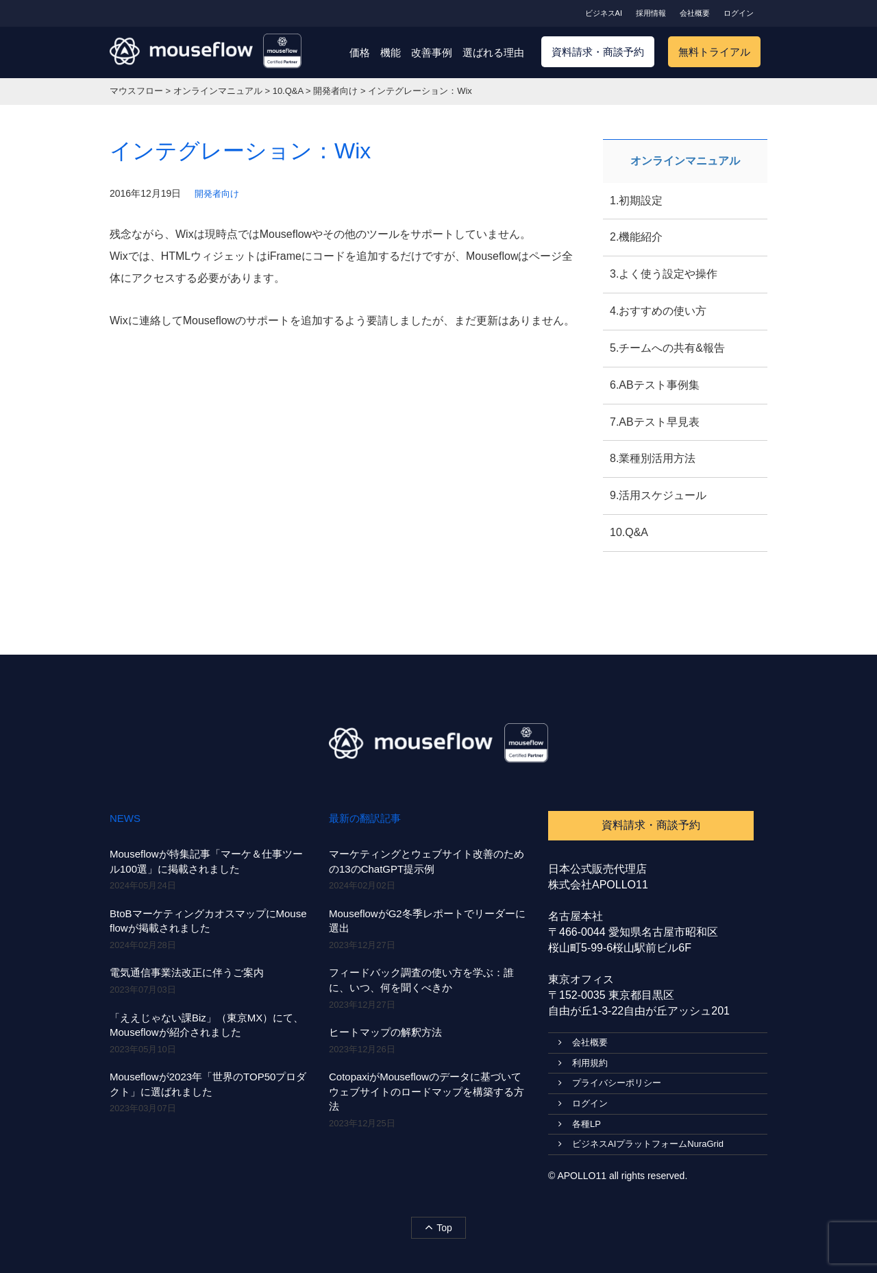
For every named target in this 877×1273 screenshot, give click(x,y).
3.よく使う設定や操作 (663, 274)
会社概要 (695, 13)
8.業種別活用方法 (652, 458)
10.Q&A (629, 532)
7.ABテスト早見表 (655, 422)
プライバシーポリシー (609, 1083)
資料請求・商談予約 (598, 52)
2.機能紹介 (636, 237)
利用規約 (583, 1063)
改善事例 (431, 52)
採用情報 (651, 13)
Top (438, 1227)
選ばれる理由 (493, 52)
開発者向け (217, 194)
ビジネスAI (603, 13)
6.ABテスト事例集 (655, 385)
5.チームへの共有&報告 (667, 348)
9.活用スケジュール (658, 495)
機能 (390, 52)
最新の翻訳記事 (365, 818)
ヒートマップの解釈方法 (385, 1032)
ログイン (739, 13)
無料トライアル (714, 52)
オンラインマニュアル (685, 161)
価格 (359, 52)
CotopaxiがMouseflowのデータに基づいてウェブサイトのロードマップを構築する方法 (426, 1091)
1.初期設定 (636, 200)
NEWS (125, 818)
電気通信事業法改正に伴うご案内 (187, 972)
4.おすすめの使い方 (658, 311)
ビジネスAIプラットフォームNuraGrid (641, 1144)
